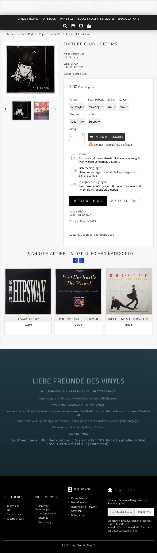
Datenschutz (14, 514)
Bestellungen (78, 502)
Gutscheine (77, 515)
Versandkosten (47, 513)
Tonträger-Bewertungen (43, 507)
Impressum (13, 506)
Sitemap (43, 518)
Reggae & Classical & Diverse (95, 19)
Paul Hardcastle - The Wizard (78, 319)
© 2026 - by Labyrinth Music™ (78, 545)
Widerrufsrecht (15, 519)
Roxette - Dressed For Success (128, 319)
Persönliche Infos (80, 498)
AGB (9, 510)
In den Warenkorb (108, 136)
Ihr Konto (82, 489)
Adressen (76, 511)
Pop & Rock (48, 19)
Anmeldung (45, 522)
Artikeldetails (126, 200)
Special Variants (128, 19)
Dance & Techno (28, 19)
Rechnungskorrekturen (84, 507)
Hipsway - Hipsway (28, 319)
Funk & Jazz (66, 19)
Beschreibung (88, 200)
